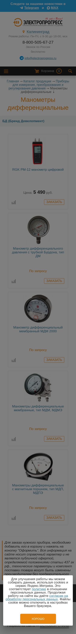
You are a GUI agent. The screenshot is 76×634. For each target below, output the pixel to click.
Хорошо (38, 618)
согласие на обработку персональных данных (37, 597)
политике (39, 589)
